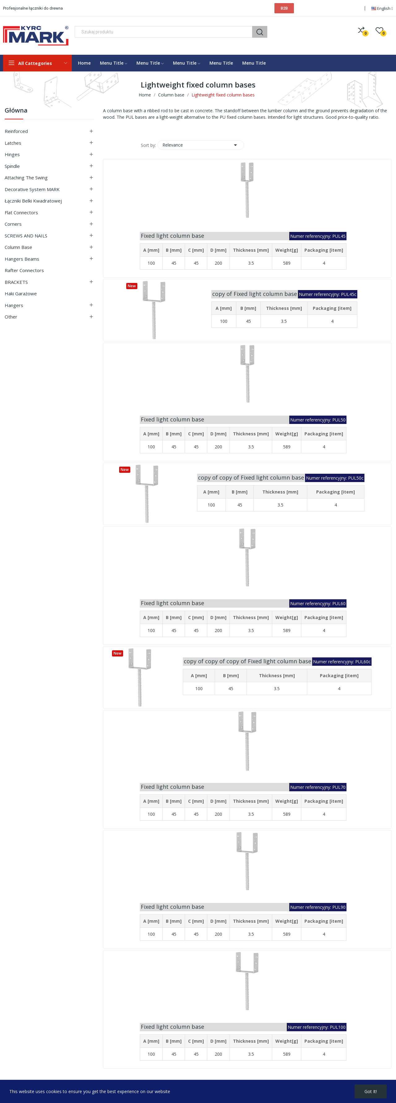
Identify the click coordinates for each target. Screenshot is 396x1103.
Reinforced (16, 131)
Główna (16, 110)
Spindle (12, 166)
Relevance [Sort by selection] (200, 145)
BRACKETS (16, 282)
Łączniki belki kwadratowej (33, 201)
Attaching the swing (26, 177)
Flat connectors (21, 212)
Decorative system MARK (32, 189)
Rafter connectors (24, 270)
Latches (13, 143)
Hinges (12, 154)
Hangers (14, 305)
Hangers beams (22, 259)
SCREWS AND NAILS (26, 236)
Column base (18, 247)
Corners (13, 224)
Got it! (370, 1091)
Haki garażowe (21, 293)
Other (11, 317)
